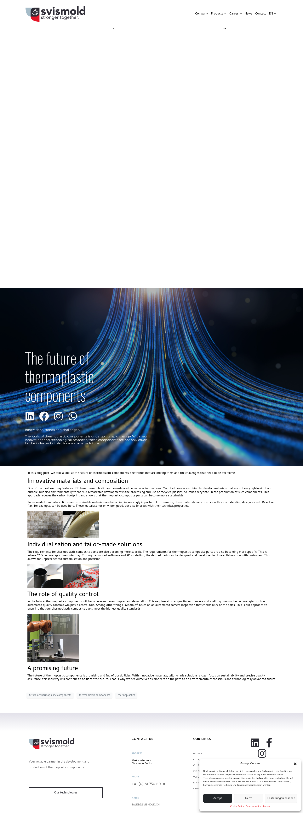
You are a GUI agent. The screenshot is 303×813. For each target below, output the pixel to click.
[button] (295, 764)
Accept (217, 798)
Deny (248, 798)
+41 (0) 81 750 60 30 (149, 784)
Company (201, 13)
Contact (260, 13)
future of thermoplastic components (50, 695)
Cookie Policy (237, 807)
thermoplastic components (94, 695)
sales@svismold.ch (146, 805)
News (248, 13)
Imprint (266, 807)
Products (218, 13)
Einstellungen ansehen (281, 798)
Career (235, 13)
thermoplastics (126, 695)
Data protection (253, 807)
